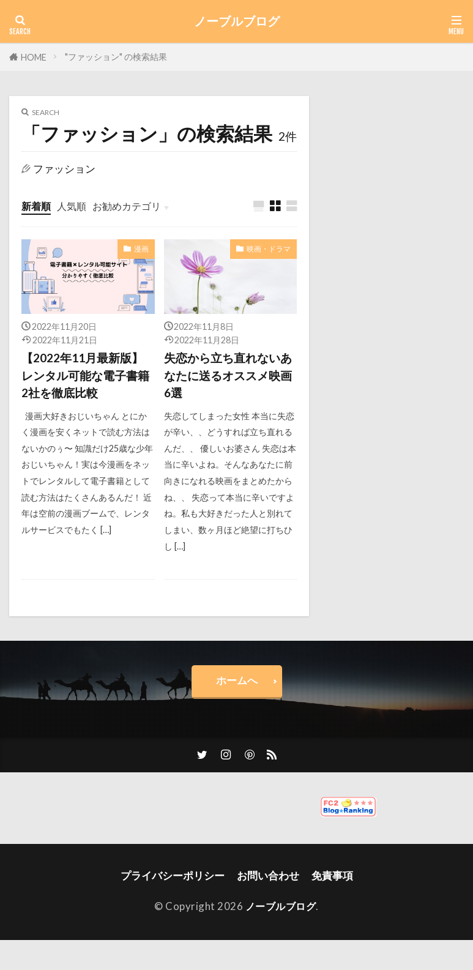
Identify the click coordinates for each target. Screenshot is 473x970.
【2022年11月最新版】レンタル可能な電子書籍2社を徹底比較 (85, 376)
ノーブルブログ (237, 21)
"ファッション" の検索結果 (116, 56)
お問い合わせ (268, 878)
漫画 (141, 249)
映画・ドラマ (269, 249)
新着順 (37, 206)
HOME (34, 57)
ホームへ (237, 682)
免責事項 (332, 878)
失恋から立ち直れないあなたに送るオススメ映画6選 (228, 376)
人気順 (74, 206)
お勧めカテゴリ (132, 206)
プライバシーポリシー (173, 878)
